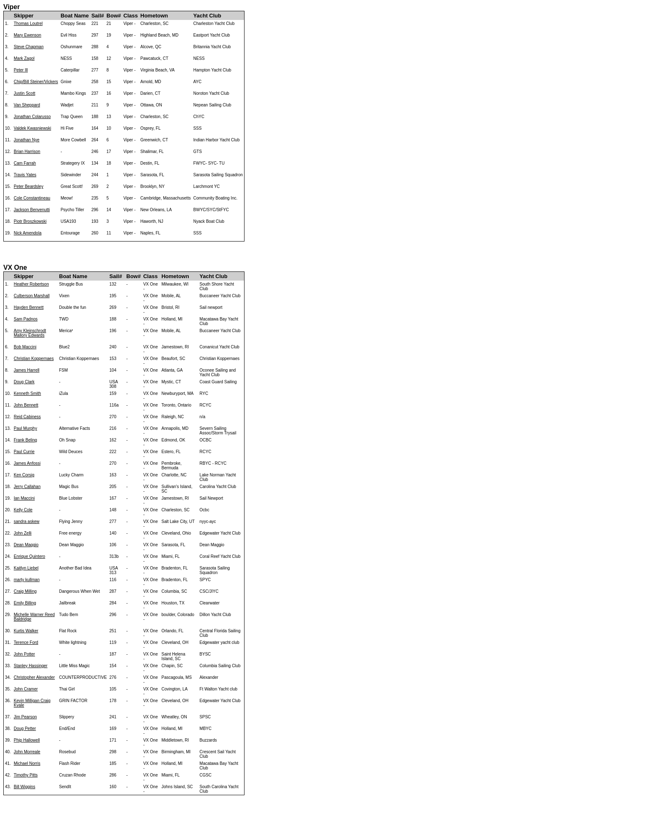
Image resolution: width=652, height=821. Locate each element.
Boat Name (75, 15)
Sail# (97, 15)
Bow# (113, 15)
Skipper (24, 15)
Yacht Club (207, 15)
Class (130, 15)
